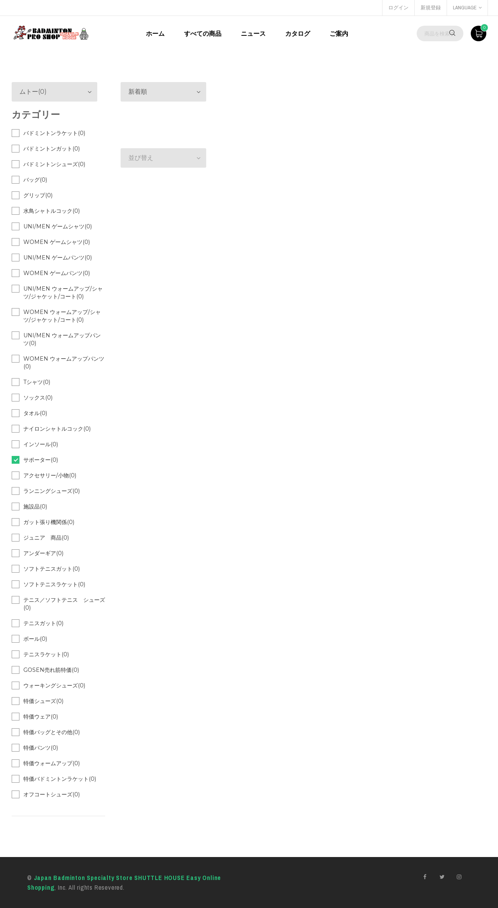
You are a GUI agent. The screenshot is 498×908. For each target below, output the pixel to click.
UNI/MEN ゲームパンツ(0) (57, 257)
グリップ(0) (38, 195)
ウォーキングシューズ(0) (54, 685)
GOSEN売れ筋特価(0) (51, 669)
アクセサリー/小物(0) (49, 475)
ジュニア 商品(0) (46, 537)
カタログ (297, 33)
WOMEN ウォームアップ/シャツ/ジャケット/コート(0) (62, 316)
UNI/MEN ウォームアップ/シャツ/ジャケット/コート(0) (63, 292)
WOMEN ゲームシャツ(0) (56, 241)
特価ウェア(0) (40, 716)
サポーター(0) (40, 459)
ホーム (155, 33)
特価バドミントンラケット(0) (59, 778)
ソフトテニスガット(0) (51, 568)
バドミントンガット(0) (51, 148)
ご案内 (339, 33)
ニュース (253, 33)
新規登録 (431, 7)
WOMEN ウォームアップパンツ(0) (63, 362)
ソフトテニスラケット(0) (54, 584)
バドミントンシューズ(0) (54, 164)
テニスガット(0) (43, 623)
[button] (163, 92)
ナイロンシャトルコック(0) (57, 428)
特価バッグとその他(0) (51, 732)
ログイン (398, 7)
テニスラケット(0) (46, 654)
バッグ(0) (35, 179)
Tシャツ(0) (36, 382)
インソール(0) (40, 444)
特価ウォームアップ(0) (51, 763)
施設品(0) (35, 506)
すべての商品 (202, 33)
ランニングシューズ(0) (51, 490)
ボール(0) (35, 638)
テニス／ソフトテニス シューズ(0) (64, 603)
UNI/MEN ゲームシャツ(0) (57, 226)
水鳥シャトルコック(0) (51, 210)
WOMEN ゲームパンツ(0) (56, 273)
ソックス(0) (38, 397)
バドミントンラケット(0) (54, 133)
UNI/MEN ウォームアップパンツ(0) (62, 339)
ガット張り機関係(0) (48, 522)
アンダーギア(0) (43, 553)
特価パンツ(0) (40, 747)
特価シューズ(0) (43, 701)
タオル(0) (35, 413)
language (467, 7)
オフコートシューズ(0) (51, 794)
